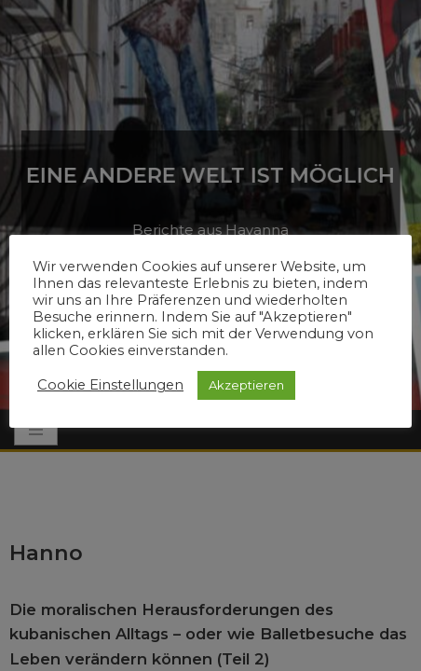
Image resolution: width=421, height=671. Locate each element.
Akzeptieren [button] (246, 384)
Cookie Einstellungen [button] (110, 385)
